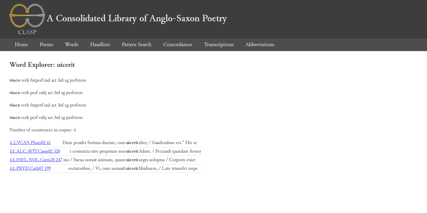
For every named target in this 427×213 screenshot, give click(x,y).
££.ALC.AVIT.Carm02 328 (35, 151)
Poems (46, 44)
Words (71, 44)
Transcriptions (219, 44)
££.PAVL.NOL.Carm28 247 (36, 159)
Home (21, 44)
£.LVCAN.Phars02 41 (30, 142)
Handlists (100, 44)
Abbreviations (260, 44)
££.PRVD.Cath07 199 (30, 168)
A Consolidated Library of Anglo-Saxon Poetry (118, 18)
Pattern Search (137, 44)
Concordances (177, 44)
